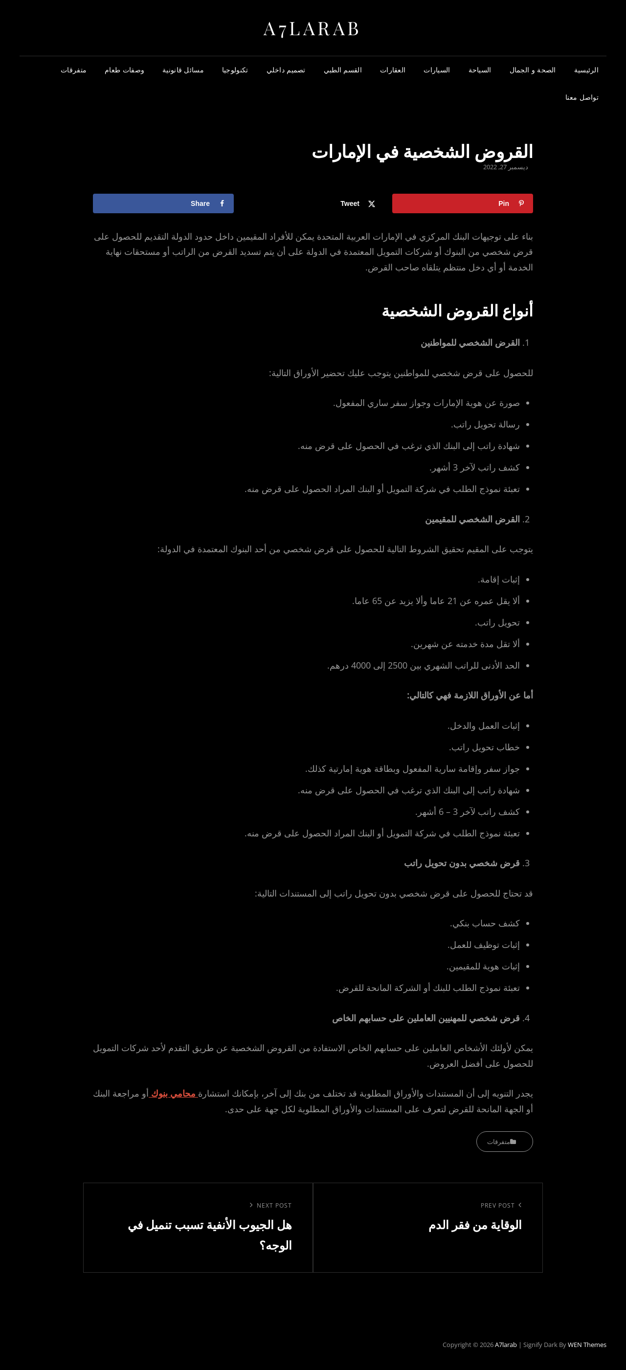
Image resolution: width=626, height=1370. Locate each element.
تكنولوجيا (235, 69)
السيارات (437, 69)
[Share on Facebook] (163, 203)
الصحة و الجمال (533, 69)
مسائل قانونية (183, 69)
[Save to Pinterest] (462, 203)
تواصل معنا (582, 97)
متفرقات (74, 69)
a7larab (313, 27)
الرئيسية (586, 69)
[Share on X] (313, 203)
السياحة (480, 69)
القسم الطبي (343, 69)
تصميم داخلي (286, 69)
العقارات (392, 69)
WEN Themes (587, 1344)
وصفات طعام (124, 69)
